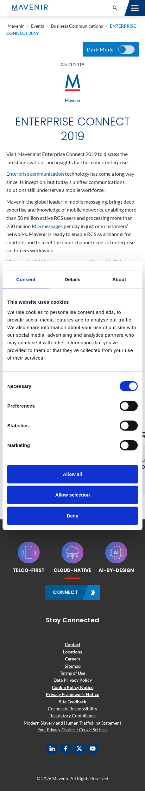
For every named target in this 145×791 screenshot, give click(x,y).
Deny (73, 515)
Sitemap (73, 666)
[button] (115, 8)
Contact (72, 644)
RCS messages (47, 226)
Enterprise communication (35, 174)
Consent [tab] (25, 279)
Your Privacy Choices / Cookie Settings (73, 729)
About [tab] (119, 279)
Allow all (72, 474)
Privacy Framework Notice (72, 694)
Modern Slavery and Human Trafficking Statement (72, 723)
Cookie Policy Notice (72, 687)
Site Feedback (72, 701)
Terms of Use (72, 673)
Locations (72, 651)
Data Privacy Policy (73, 680)
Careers (72, 658)
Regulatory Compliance (72, 715)
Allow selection (72, 494)
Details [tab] (72, 279)
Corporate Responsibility (72, 708)
